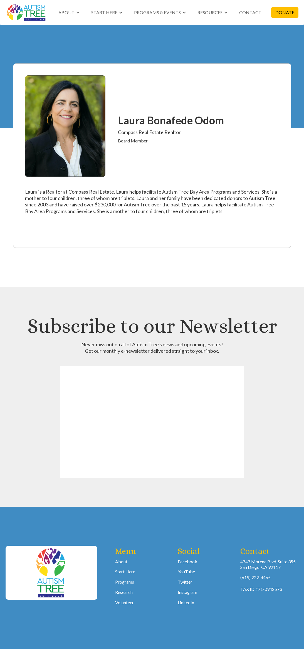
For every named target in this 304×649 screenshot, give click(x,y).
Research (124, 592)
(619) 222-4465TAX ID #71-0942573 (261, 583)
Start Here (125, 571)
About (121, 561)
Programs (124, 581)
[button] (69, 12)
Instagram (187, 592)
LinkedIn (186, 602)
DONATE (284, 12)
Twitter (185, 581)
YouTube (186, 571)
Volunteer (124, 602)
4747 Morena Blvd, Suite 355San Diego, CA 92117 (268, 564)
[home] (26, 12)
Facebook (187, 561)
